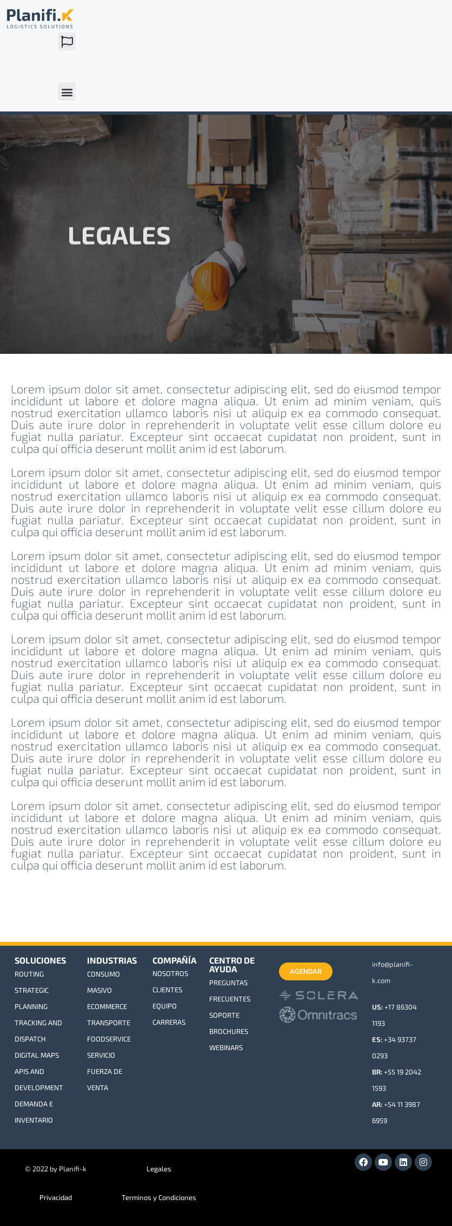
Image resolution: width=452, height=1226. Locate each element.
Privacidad (55, 1197)
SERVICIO (101, 1055)
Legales (159, 1168)
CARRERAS (168, 1022)
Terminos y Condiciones (159, 1197)
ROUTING (29, 974)
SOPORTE (224, 1015)
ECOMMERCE (107, 1006)
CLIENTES (167, 989)
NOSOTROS (170, 973)
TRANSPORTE (108, 1022)
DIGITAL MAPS (37, 1055)
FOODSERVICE (109, 1038)
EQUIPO (164, 1005)
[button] (67, 41)
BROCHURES (228, 1031)
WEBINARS (226, 1047)
